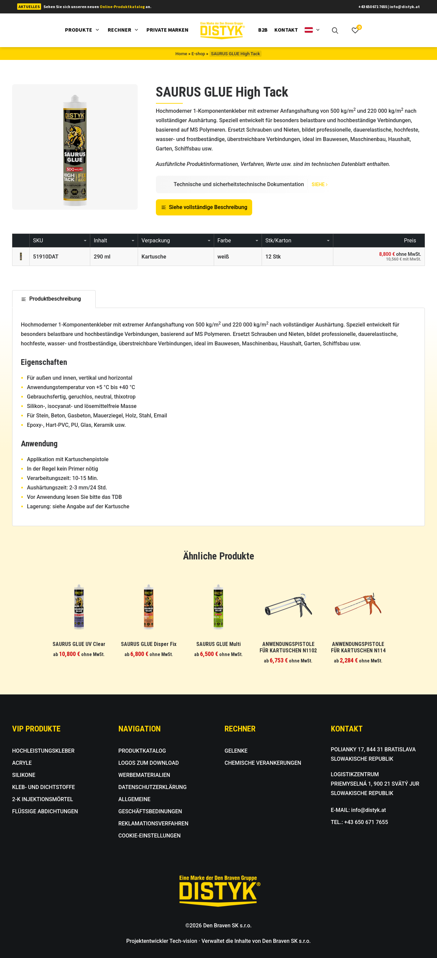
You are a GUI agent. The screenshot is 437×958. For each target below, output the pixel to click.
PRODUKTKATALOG (142, 751)
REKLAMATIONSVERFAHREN (154, 823)
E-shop (198, 53)
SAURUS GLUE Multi (218, 644)
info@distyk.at (405, 6)
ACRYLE (22, 763)
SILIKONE (23, 775)
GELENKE (236, 751)
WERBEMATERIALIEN (144, 775)
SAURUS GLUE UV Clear (79, 644)
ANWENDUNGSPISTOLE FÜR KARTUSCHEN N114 (358, 647)
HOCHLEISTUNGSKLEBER (43, 751)
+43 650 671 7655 (372, 6)
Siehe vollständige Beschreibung (204, 207)
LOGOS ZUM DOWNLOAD (149, 763)
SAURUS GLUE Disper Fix (148, 644)
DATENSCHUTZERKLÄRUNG (153, 787)
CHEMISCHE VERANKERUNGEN (263, 763)
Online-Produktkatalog (122, 6)
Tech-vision (183, 941)
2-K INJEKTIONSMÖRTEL (42, 799)
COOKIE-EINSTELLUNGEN (150, 835)
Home (181, 53)
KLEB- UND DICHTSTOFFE (43, 787)
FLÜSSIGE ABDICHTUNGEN (45, 811)
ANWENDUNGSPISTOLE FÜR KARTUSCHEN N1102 (288, 647)
